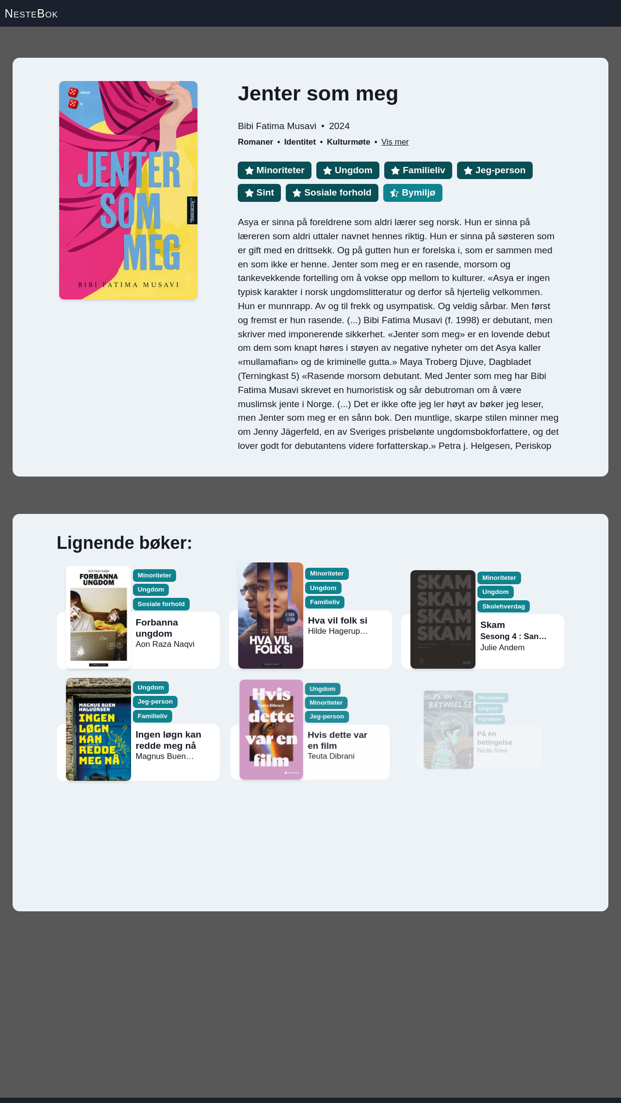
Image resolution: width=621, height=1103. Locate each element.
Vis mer (395, 142)
